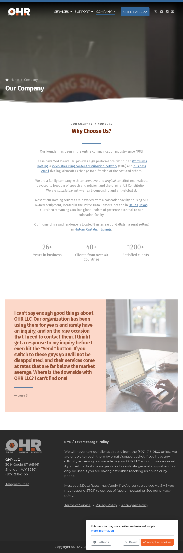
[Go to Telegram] (161, 12)
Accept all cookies (116, 542)
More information (61, 530)
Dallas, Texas (138, 205)
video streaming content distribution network (84, 166)
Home (14, 80)
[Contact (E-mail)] (172, 12)
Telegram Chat (17, 484)
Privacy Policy (106, 505)
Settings (60, 542)
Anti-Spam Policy (134, 505)
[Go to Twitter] (156, 12)
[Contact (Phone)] (167, 12)
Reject (91, 542)
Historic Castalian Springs (93, 229)
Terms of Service (77, 505)
